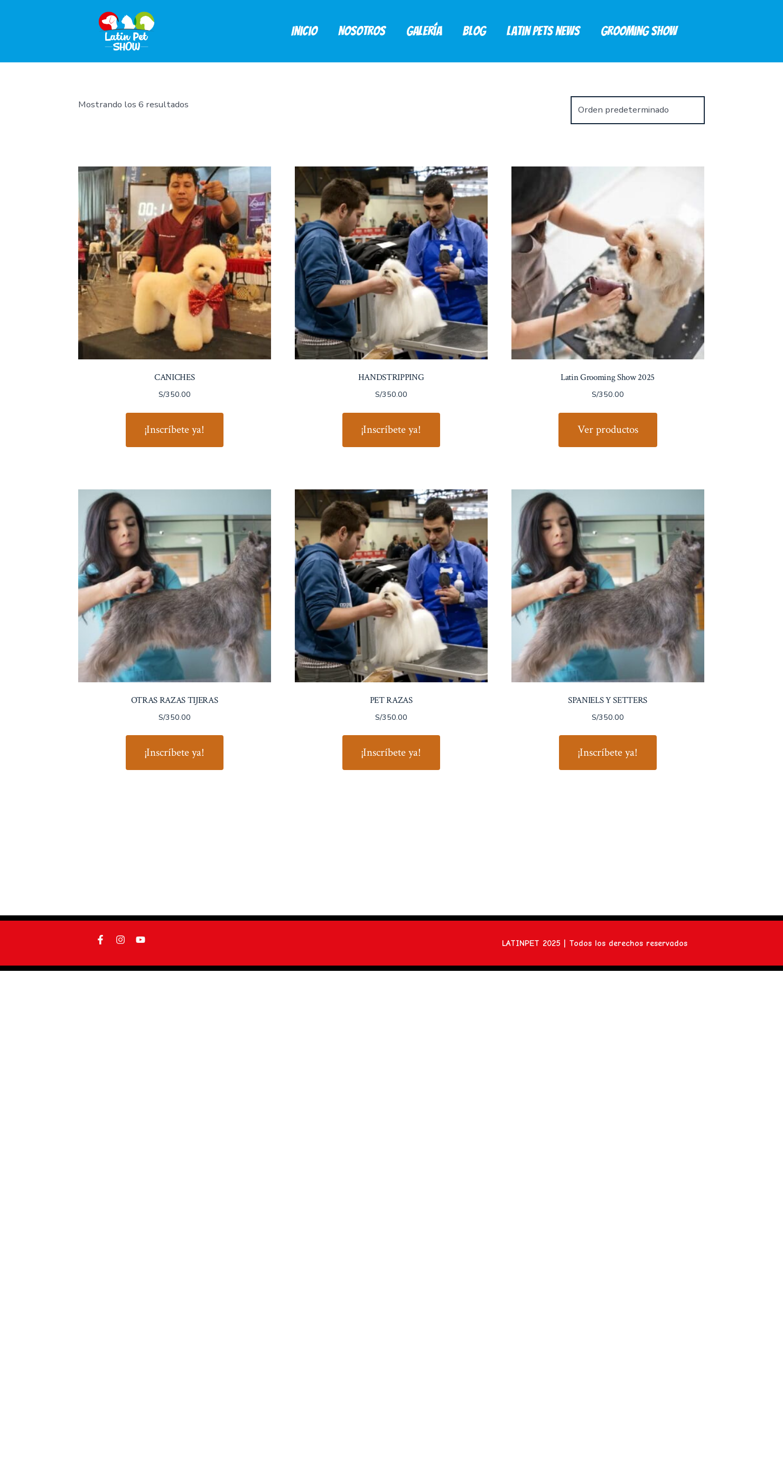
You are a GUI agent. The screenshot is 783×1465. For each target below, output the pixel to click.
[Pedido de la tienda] (638, 110)
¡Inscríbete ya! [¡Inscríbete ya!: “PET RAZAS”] (391, 752)
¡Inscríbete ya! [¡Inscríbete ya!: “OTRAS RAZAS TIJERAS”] (174, 752)
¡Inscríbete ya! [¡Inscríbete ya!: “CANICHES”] (174, 429)
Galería (424, 31)
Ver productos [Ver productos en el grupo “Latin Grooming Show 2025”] (607, 429)
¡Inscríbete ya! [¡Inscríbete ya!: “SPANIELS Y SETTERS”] (608, 752)
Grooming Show (639, 31)
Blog (473, 31)
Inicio (304, 31)
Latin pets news (543, 31)
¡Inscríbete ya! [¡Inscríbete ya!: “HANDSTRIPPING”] (391, 429)
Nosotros (361, 31)
